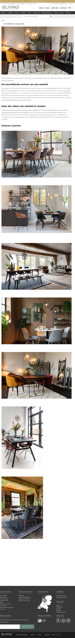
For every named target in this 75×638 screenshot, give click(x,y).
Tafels (29, 12)
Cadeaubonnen (4, 600)
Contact (63, 8)
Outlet (56, 12)
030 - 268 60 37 (55, 3)
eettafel (14, 90)
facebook (58, 621)
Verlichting (36, 12)
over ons (55, 8)
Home (41, 8)
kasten (49, 114)
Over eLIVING (3, 595)
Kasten (17, 12)
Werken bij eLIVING (5, 604)
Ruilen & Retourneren (24, 600)
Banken (3, 12)
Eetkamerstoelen (60, 612)
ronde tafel (66, 90)
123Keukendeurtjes (61, 597)
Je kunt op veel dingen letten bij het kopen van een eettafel (19, 110)
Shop (47, 8)
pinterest (68, 621)
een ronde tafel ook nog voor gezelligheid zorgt (16, 100)
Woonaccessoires (47, 12)
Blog (1, 602)
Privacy (39, 634)
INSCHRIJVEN (27, 627)
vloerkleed (20, 117)
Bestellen (21, 595)
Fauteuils (58, 608)
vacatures (71, 3)
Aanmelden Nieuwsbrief (6, 607)
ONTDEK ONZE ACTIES (37, 1)
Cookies (33, 634)
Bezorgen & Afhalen (24, 599)
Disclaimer (47, 634)
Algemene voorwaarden (21, 634)
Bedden (10, 12)
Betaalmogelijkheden (24, 597)
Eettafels (58, 610)
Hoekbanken (59, 607)
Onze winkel (3, 605)
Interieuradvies (4, 599)
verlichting (32, 114)
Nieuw (62, 12)
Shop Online (3, 597)
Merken (68, 12)
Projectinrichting (61, 595)
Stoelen (23, 12)
